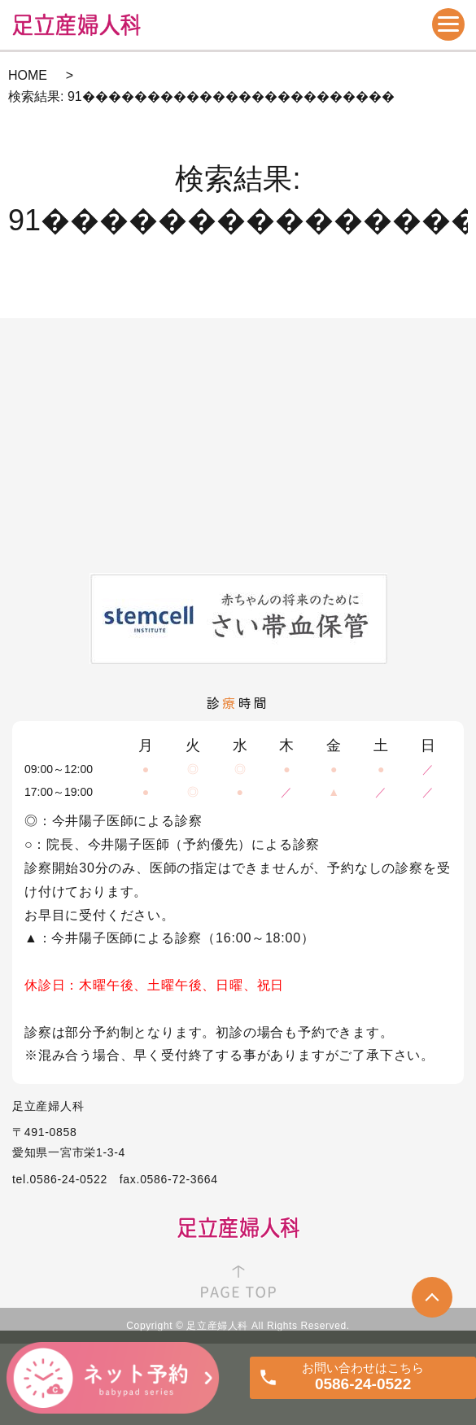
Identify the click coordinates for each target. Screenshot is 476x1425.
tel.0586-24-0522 (59, 1179)
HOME (27, 75)
